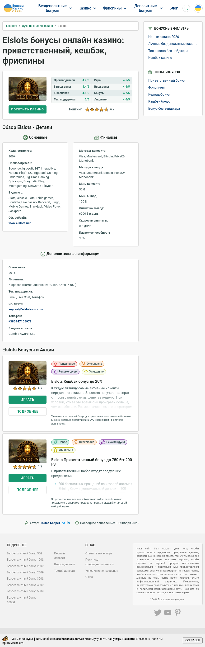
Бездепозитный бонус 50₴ (24, 553)
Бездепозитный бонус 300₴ (25, 578)
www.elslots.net (20, 223)
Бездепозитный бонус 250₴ (25, 572)
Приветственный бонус (166, 80)
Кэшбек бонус (159, 101)
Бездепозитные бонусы (52, 8)
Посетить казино (27, 109)
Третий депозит (64, 570)
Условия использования (101, 570)
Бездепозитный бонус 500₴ (25, 591)
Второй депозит (64, 564)
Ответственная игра (98, 553)
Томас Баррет (50, 523)
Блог (173, 8)
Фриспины (112, 8)
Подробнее (27, 411)
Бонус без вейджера (164, 108)
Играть (27, 399)
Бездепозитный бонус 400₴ (25, 585)
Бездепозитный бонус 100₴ (25, 559)
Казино (85, 8)
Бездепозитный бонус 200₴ (25, 566)
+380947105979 (20, 321)
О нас (89, 577)
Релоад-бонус (159, 94)
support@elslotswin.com (26, 309)
